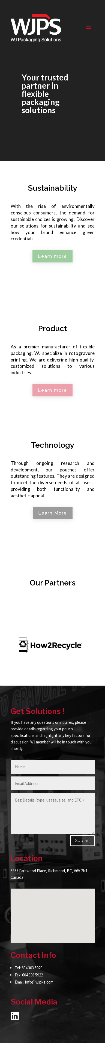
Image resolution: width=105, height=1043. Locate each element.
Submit (82, 840)
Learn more (52, 256)
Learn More (52, 513)
